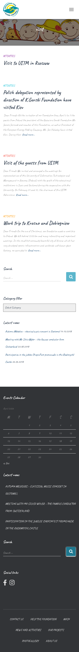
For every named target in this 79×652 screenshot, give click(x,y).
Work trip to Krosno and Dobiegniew (36, 223)
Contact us (16, 619)
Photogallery (30, 641)
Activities (9, 56)
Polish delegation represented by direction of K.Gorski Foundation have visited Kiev (37, 100)
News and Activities (28, 630)
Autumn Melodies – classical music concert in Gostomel (32, 331)
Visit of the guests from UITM (30, 162)
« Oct (6, 463)
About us (51, 641)
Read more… (28, 134)
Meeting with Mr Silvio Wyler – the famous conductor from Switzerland (40, 507)
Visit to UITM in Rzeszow (26, 63)
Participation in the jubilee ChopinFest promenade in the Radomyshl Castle (39, 524)
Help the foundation (43, 619)
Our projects (56, 630)
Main (66, 619)
